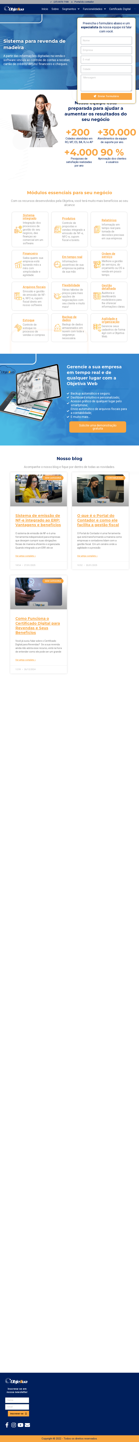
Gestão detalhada (109, 287)
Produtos (68, 218)
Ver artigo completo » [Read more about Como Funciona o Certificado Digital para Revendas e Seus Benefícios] (25, 660)
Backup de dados (69, 318)
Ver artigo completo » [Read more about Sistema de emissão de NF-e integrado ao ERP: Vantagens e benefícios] (25, 556)
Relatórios (109, 220)
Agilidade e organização (110, 320)
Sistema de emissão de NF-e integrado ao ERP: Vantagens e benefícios (38, 520)
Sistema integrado (29, 216)
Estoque (28, 320)
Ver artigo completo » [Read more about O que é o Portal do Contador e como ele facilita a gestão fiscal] (87, 556)
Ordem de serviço (108, 255)
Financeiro (30, 253)
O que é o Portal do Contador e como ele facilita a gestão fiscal (98, 520)
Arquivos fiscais (34, 287)
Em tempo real (72, 257)
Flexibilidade (71, 285)
